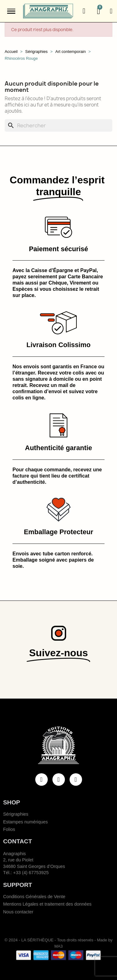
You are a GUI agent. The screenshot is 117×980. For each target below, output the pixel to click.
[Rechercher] (58, 125)
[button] (83, 11)
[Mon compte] (111, 11)
